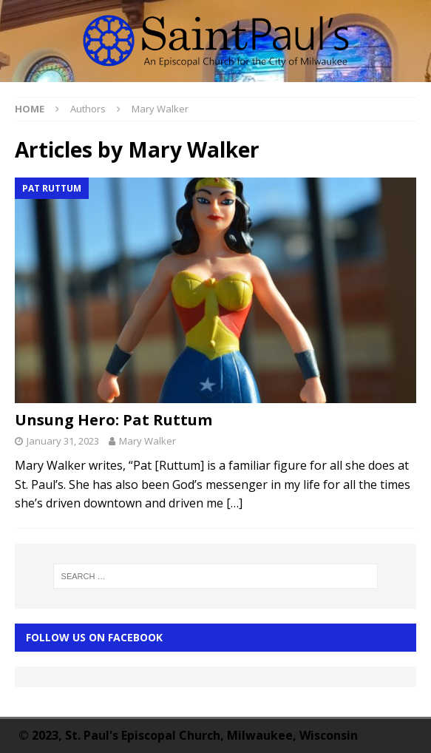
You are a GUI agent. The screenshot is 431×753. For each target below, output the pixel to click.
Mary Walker (147, 441)
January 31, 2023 (63, 441)
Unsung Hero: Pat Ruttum (113, 420)
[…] (234, 503)
